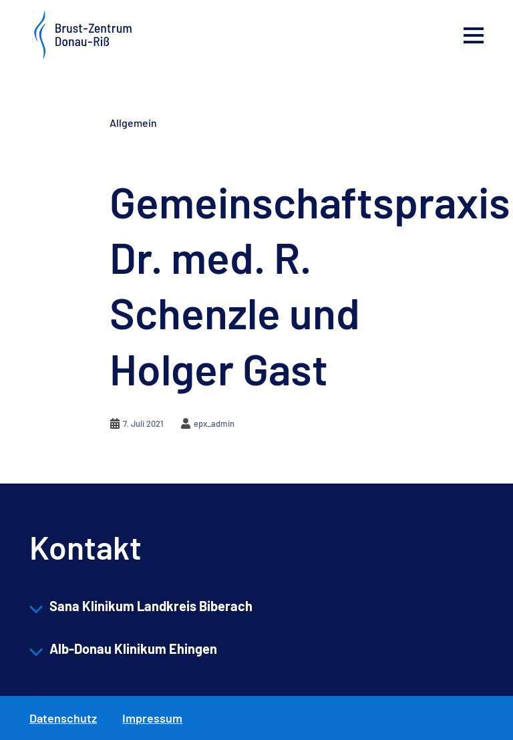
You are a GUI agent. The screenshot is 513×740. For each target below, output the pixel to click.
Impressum (152, 718)
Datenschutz (63, 718)
